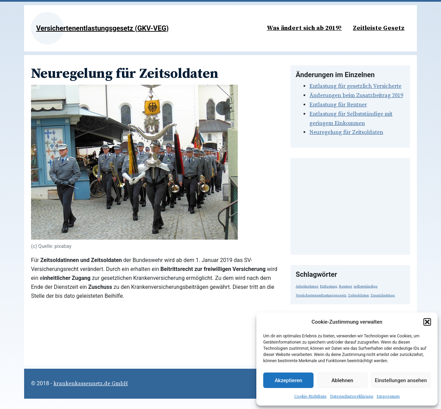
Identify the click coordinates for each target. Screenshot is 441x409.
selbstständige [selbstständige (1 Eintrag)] (365, 286)
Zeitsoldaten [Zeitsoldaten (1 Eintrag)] (358, 295)
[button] (427, 321)
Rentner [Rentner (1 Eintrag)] (345, 286)
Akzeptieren (288, 380)
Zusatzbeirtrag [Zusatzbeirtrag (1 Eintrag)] (382, 295)
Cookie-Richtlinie (310, 396)
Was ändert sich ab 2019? (304, 28)
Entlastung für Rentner (338, 104)
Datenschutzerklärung (351, 396)
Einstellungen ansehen (401, 380)
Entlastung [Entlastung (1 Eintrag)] (328, 286)
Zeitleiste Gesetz (378, 28)
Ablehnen (342, 380)
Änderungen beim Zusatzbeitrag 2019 (356, 95)
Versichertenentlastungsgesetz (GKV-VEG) (102, 28)
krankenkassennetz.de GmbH (90, 383)
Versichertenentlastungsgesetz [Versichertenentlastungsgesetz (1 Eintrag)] (321, 295)
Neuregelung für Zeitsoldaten (346, 132)
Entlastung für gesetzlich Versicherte (355, 86)
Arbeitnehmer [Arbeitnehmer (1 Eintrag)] (307, 286)
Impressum (388, 396)
